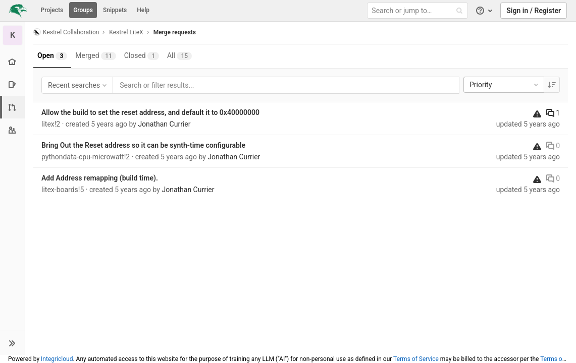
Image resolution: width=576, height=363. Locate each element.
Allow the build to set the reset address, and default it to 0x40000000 (150, 112)
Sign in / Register (533, 11)
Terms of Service (416, 358)
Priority (504, 85)
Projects (52, 10)
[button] (12, 343)
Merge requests (174, 32)
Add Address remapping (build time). (99, 178)
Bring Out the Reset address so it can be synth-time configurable (143, 145)
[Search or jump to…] (419, 11)
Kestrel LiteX (126, 32)
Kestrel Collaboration (66, 32)
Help (143, 10)
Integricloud (57, 358)
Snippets (115, 10)
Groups (83, 10)
